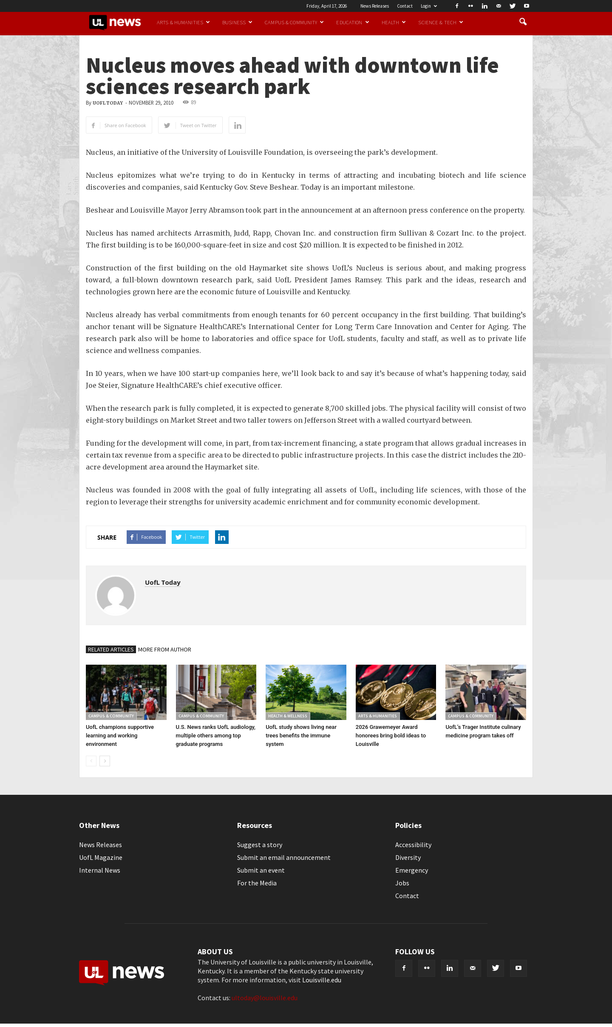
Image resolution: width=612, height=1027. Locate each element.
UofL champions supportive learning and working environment (120, 735)
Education (352, 22)
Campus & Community (294, 22)
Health (394, 22)
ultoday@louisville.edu (265, 997)
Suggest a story (259, 844)
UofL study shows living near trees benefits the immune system (301, 735)
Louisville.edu (321, 980)
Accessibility (413, 844)
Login (429, 6)
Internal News (99, 870)
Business (237, 22)
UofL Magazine (100, 857)
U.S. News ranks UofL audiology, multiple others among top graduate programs (215, 735)
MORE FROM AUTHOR (164, 649)
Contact (405, 6)
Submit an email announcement (284, 857)
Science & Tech (440, 22)
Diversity (408, 857)
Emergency (411, 870)
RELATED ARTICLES (111, 649)
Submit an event (261, 870)
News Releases (374, 6)
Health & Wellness (287, 716)
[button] (523, 22)
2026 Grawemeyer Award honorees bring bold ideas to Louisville (391, 735)
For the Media (257, 883)
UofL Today (108, 103)
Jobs (402, 883)
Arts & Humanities (183, 22)
